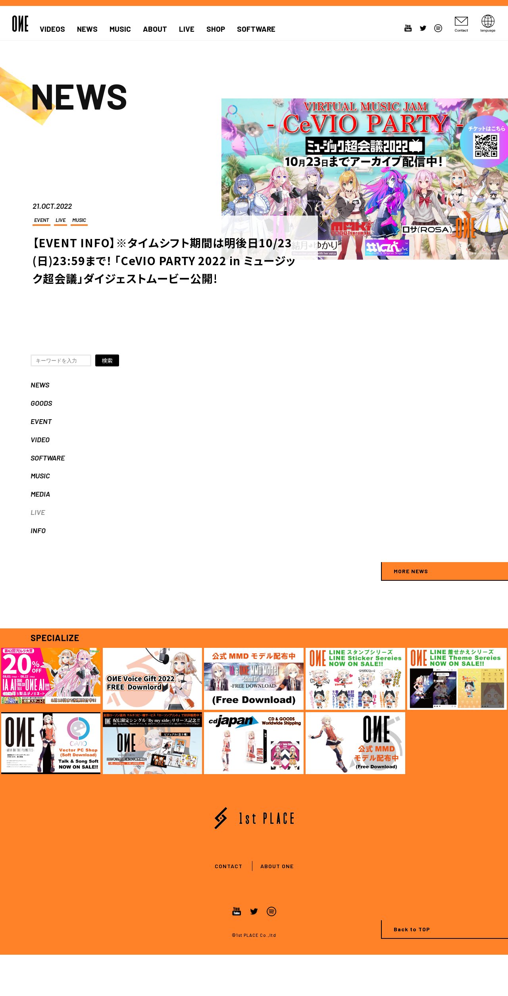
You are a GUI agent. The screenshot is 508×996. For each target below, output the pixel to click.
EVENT (41, 220)
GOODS (41, 403)
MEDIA (40, 493)
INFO (38, 530)
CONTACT (228, 866)
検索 (107, 360)
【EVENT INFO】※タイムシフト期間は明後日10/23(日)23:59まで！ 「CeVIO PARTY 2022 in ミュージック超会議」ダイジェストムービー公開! (164, 260)
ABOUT (155, 29)
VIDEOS (52, 29)
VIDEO (40, 439)
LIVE (186, 29)
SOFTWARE (256, 29)
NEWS (87, 29)
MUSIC (120, 29)
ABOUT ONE (277, 866)
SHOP (215, 29)
